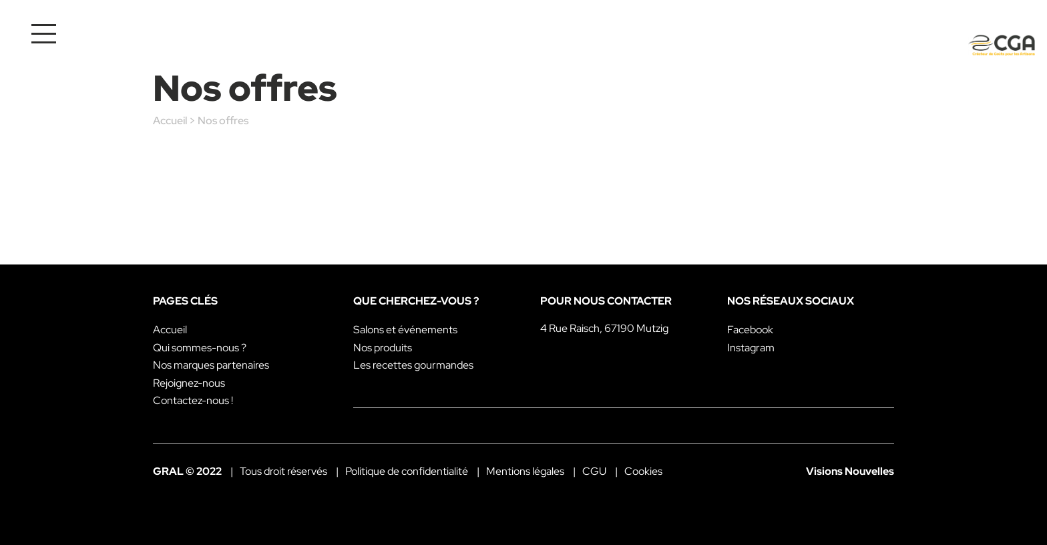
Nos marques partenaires (211, 365)
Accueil (170, 121)
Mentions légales (525, 471)
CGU (594, 471)
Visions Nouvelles (850, 471)
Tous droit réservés (283, 471)
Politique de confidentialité (406, 471)
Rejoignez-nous (189, 383)
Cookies (643, 471)
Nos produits (382, 348)
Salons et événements (405, 330)
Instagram (751, 348)
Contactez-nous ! (193, 400)
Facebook (750, 330)
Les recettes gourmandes (413, 365)
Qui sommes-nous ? (199, 348)
